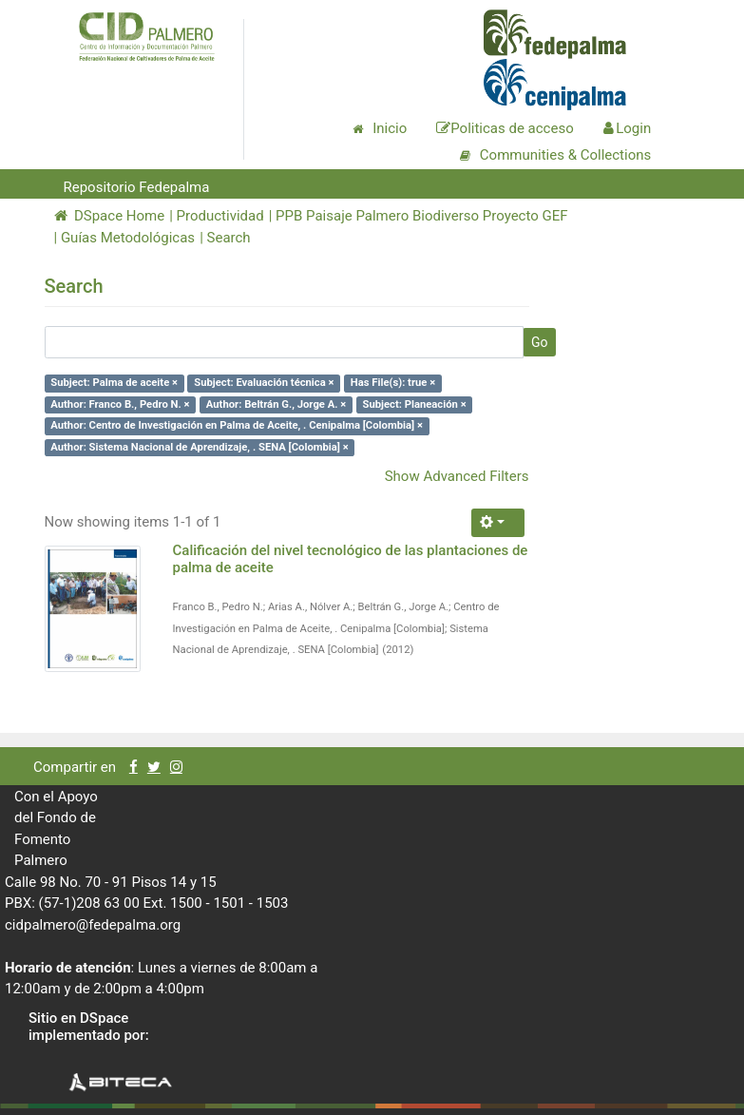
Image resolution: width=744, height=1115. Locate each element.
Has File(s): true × (393, 382)
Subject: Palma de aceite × (114, 382)
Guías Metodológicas (128, 237)
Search (229, 237)
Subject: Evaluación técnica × (264, 382)
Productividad (220, 215)
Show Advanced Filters (457, 476)
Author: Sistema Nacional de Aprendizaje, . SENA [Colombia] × (199, 447)
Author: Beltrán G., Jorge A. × (276, 404)
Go (539, 342)
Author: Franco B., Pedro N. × (119, 404)
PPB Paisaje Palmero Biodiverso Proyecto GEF (421, 215)
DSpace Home (109, 215)
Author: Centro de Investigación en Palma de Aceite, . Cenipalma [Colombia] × (236, 425)
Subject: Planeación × (415, 404)
